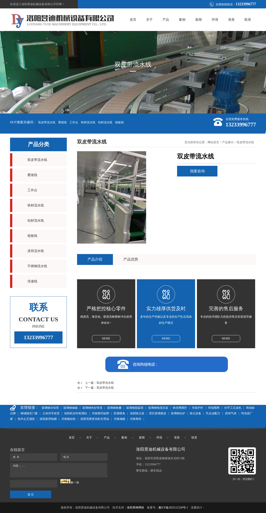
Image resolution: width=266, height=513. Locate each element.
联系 (247, 19)
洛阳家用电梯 (48, 418)
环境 (215, 19)
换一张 (74, 482)
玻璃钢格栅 (114, 407)
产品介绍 (95, 259)
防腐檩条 (119, 413)
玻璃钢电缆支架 (158, 407)
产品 (166, 19)
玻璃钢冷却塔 (50, 407)
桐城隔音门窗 (29, 413)
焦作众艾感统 (26, 418)
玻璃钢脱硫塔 (134, 407)
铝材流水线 (105, 122)
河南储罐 (119, 418)
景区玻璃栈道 (157, 413)
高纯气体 (230, 413)
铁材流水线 (88, 122)
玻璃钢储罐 (70, 407)
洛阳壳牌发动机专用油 (94, 418)
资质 (231, 19)
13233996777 (38, 337)
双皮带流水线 (46, 122)
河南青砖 (135, 418)
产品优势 (130, 259)
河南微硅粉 (68, 418)
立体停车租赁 (51, 413)
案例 (182, 19)
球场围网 (213, 407)
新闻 (198, 19)
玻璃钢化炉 (178, 413)
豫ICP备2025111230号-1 (173, 507)
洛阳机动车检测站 (75, 413)
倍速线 (32, 281)
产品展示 (228, 142)
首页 (133, 19)
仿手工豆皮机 (232, 407)
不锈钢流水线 (37, 266)
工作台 (73, 122)
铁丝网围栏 (180, 407)
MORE (106, 338)
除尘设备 (195, 413)
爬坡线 (62, 122)
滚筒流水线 (35, 251)
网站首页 (213, 142)
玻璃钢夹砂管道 (92, 407)
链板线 (119, 122)
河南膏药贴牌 (100, 413)
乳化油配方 (213, 413)
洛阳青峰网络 (135, 507)
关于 (149, 19)
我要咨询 (197, 171)
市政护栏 (197, 407)
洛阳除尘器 (137, 413)
